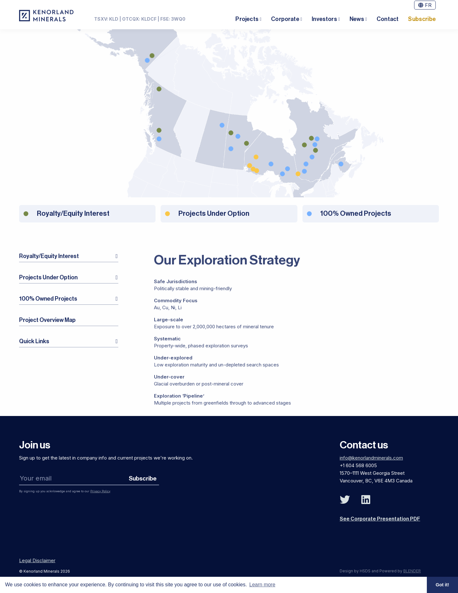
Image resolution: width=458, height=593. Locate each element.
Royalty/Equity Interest (49, 256)
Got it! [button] (442, 584)
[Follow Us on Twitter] (345, 500)
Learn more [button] (262, 584)
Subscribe (422, 19)
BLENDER (412, 571)
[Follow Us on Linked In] (365, 500)
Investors (324, 19)
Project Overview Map (47, 320)
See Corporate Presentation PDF (380, 518)
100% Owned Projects (48, 299)
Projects (246, 19)
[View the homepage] (46, 16)
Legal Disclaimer (37, 560)
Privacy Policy (100, 491)
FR (425, 5)
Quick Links (34, 341)
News (357, 19)
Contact (388, 19)
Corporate (285, 19)
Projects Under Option (48, 277)
